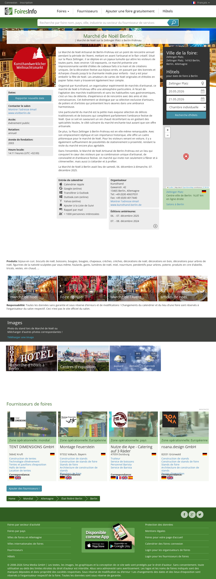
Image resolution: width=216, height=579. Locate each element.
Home (11, 498)
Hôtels (168, 11)
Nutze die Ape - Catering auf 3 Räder (131, 449)
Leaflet (170, 187)
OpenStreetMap (188, 187)
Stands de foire (69, 464)
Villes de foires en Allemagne (24, 537)
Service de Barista (121, 467)
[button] (186, 156)
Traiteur (115, 458)
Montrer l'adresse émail (22, 109)
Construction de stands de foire (78, 461)
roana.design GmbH (178, 447)
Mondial (28, 498)
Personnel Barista (121, 464)
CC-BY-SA (206, 187)
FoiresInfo (22, 10)
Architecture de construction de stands (78, 469)
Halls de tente (17, 467)
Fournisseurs (87, 11)
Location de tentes (20, 470)
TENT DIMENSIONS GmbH (31, 447)
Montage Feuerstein (77, 447)
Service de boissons (122, 461)
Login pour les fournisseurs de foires (167, 556)
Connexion (11, 2)
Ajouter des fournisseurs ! (24, 488)
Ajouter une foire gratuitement (130, 11)
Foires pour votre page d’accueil (164, 537)
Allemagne (47, 498)
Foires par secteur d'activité (23, 524)
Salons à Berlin (175, 204)
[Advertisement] (108, 248)
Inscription (26, 2)
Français (203, 2)
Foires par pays (16, 531)
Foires (63, 11)
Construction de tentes (22, 458)
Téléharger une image (20, 337)
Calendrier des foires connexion (164, 543)
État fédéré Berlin (71, 498)
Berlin (93, 498)
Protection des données (159, 524)
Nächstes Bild (54, 424)
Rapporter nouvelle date (29, 98)
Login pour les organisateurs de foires (167, 550)
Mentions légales (155, 531)
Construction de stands (73, 458)
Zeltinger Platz (174, 192)
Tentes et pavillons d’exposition (27, 464)
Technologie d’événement (24, 461)
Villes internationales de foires (25, 543)
